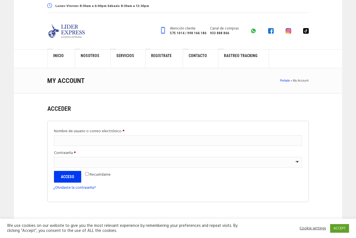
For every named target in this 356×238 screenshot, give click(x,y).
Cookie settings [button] (313, 228)
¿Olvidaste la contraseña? (74, 188)
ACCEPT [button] (339, 228)
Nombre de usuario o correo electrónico (99, 130)
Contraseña (74, 152)
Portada (285, 80)
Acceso (67, 177)
